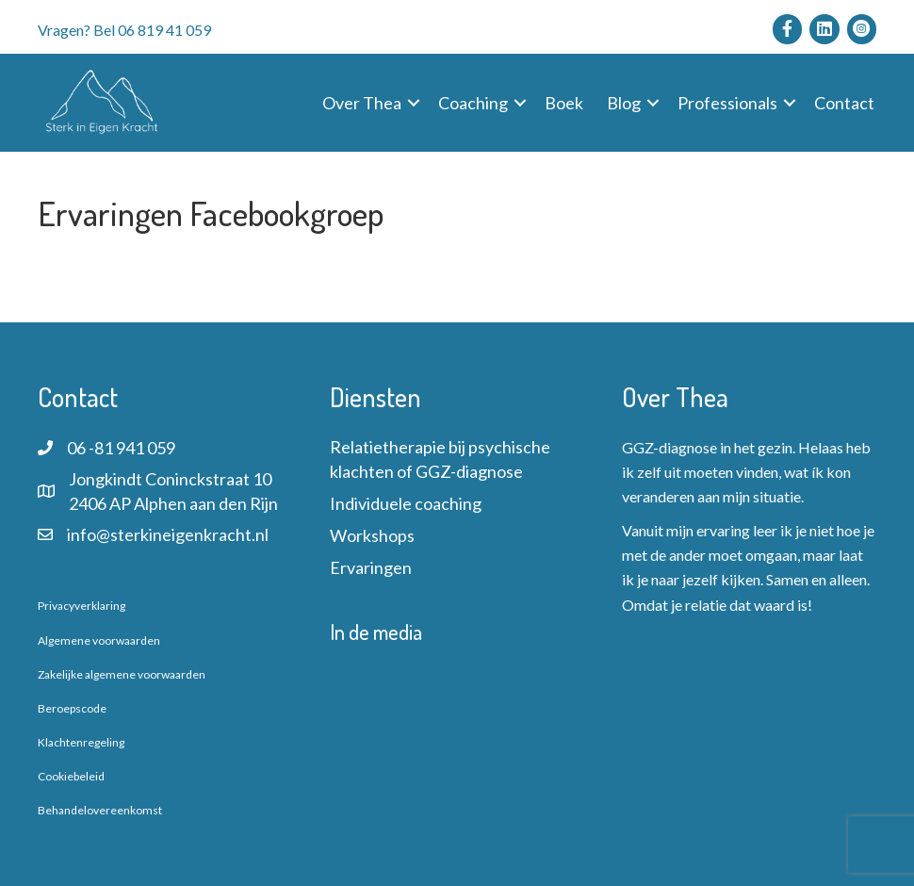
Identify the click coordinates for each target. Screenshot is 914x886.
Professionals (727, 102)
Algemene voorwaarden (99, 640)
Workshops (372, 535)
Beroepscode (72, 708)
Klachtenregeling (81, 742)
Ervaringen (371, 567)
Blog (624, 102)
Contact (844, 102)
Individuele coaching (405, 503)
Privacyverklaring (81, 606)
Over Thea (361, 102)
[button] (413, 102)
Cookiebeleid (71, 776)
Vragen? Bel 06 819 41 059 (124, 30)
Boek (564, 102)
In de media (376, 631)
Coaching (473, 102)
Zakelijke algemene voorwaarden (121, 674)
